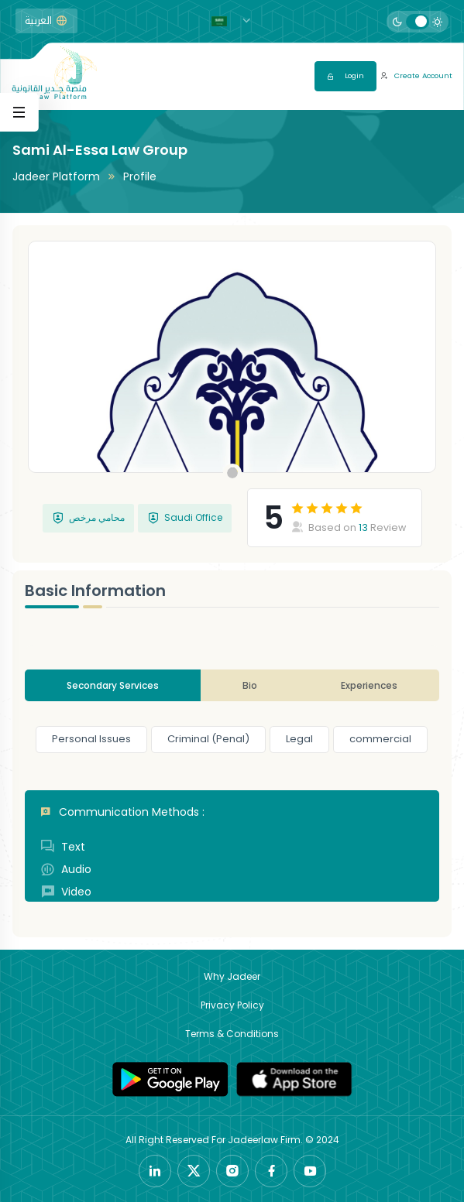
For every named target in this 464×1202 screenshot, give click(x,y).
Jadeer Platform (56, 176)
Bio (249, 685)
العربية (46, 21)
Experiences (369, 685)
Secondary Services (113, 685)
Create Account (416, 76)
